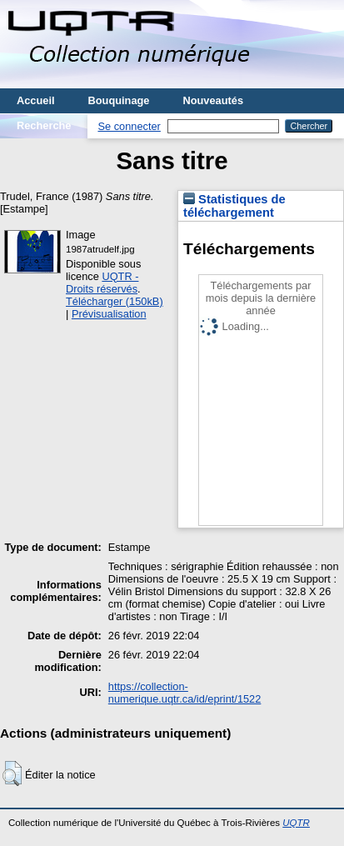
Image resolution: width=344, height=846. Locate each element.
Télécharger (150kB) (114, 301)
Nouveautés (212, 100)
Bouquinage (119, 100)
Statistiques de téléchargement (234, 206)
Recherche (44, 125)
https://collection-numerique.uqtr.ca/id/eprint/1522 (185, 692)
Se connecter (128, 126)
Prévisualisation (109, 314)
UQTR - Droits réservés (102, 282)
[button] (12, 773)
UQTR (296, 823)
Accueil (36, 100)
